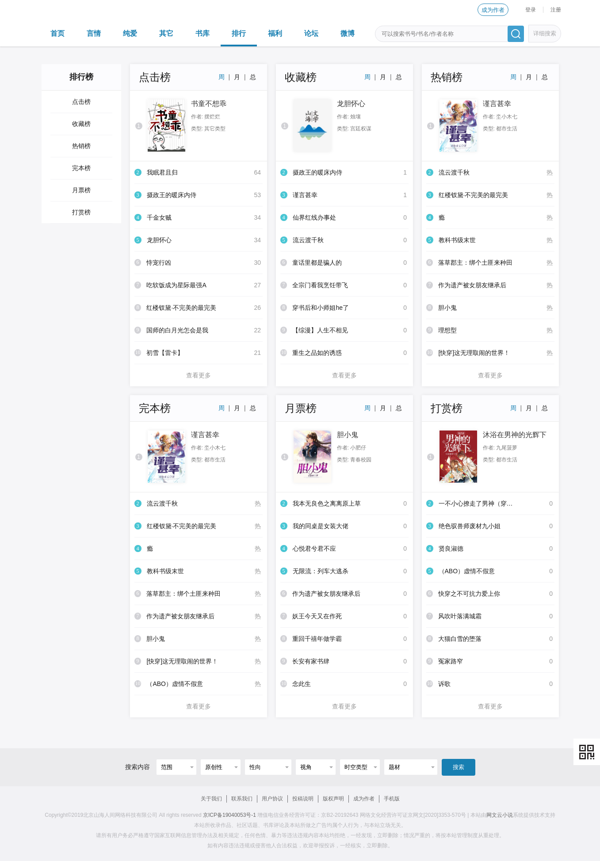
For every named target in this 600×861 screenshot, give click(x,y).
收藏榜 (81, 123)
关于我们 (211, 799)
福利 (275, 33)
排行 (239, 33)
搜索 (458, 767)
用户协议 (272, 799)
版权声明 (333, 799)
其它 (166, 33)
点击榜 (81, 101)
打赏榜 (81, 212)
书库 (202, 33)
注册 (555, 10)
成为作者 (493, 10)
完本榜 (81, 167)
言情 (94, 33)
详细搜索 (544, 33)
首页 (57, 33)
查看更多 (198, 375)
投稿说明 (302, 799)
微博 (347, 33)
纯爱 (130, 33)
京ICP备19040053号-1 (229, 815)
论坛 (311, 33)
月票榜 (81, 190)
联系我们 (241, 799)
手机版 (392, 799)
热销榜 (81, 145)
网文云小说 (499, 815)
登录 (530, 10)
